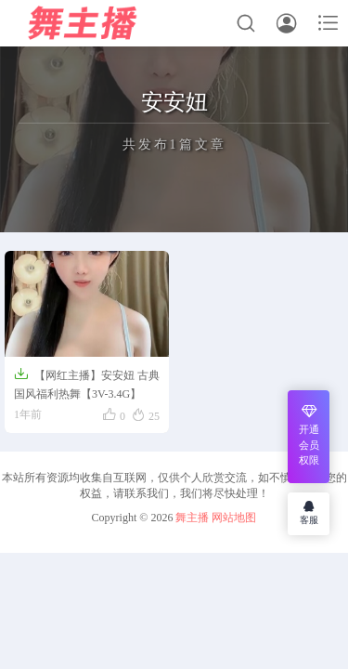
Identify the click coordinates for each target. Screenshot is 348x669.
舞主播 (192, 517)
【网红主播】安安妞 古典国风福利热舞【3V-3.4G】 (87, 383)
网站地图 (234, 517)
